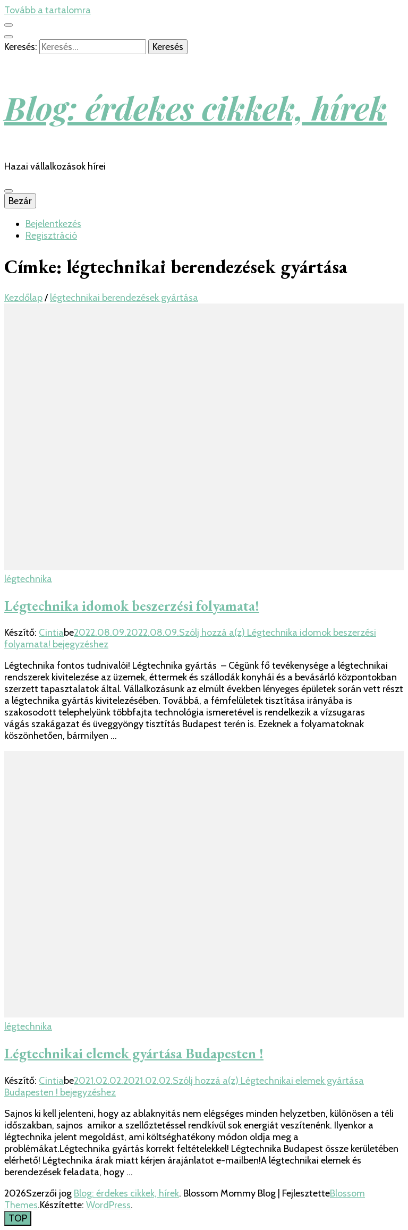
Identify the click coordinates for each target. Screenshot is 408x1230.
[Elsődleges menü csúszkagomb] (8, 190)
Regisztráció (51, 235)
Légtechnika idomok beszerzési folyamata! (131, 605)
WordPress (108, 1205)
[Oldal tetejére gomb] (17, 1218)
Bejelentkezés (53, 224)
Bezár (20, 201)
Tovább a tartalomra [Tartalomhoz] (47, 10)
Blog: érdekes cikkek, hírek (195, 107)
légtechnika (28, 579)
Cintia (51, 632)
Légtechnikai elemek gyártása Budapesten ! (134, 1053)
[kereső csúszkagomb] (8, 36)
